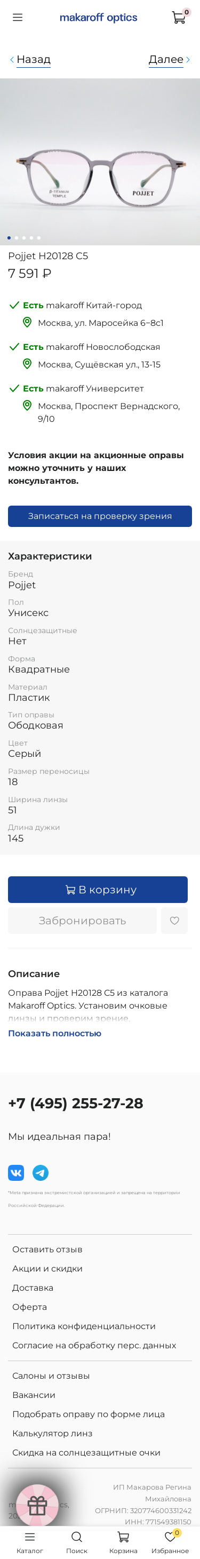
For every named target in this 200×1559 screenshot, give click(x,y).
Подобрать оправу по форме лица (88, 1414)
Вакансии (33, 1395)
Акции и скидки (47, 1269)
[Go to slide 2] (16, 237)
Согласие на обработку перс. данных (94, 1345)
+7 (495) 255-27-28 (75, 1103)
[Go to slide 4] (31, 237)
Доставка (32, 1288)
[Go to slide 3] (23, 237)
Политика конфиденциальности (84, 1326)
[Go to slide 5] (38, 237)
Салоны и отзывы (51, 1376)
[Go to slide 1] (8, 237)
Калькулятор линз (52, 1433)
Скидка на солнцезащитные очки (86, 1453)
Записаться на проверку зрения (100, 516)
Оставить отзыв (47, 1249)
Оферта (29, 1307)
